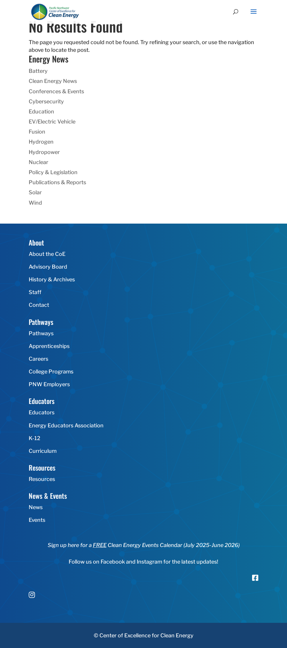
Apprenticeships (49, 346)
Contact (39, 305)
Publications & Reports (57, 182)
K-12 (34, 438)
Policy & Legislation (53, 172)
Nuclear (38, 162)
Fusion (37, 132)
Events (37, 520)
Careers (38, 359)
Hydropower (44, 152)
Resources (42, 479)
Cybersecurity (46, 101)
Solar (35, 192)
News (36, 507)
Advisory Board (48, 267)
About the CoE (47, 254)
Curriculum (43, 451)
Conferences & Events (56, 91)
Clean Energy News (53, 81)
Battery (38, 71)
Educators (41, 412)
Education (41, 111)
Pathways (41, 333)
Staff (35, 292)
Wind (35, 203)
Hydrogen (41, 142)
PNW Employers (49, 384)
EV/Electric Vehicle (52, 121)
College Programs (51, 371)
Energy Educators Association (66, 425)
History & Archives (52, 279)
